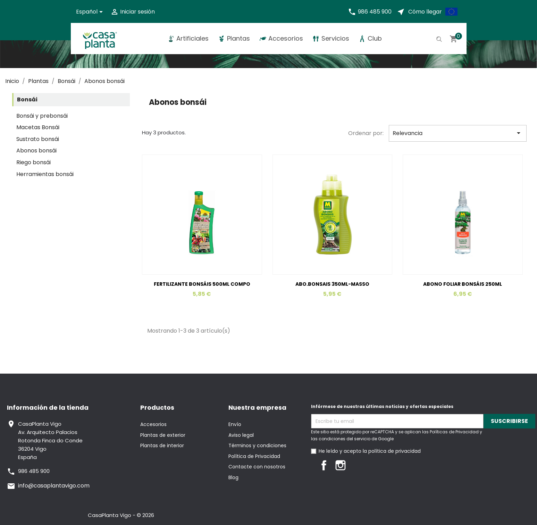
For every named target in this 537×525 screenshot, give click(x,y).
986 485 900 (375, 12)
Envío (234, 424)
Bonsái (27, 99)
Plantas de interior (162, 445)
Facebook (324, 465)
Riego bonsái (33, 162)
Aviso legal (241, 435)
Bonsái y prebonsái (42, 116)
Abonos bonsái (36, 151)
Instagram (340, 465)
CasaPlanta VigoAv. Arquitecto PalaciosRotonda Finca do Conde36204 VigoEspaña (50, 440)
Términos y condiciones (257, 445)
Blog (233, 477)
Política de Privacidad (254, 456)
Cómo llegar (425, 12)
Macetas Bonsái (37, 127)
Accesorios (153, 424)
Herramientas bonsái (45, 174)
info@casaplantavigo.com (54, 486)
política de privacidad (394, 451)
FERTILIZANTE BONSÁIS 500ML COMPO (202, 284)
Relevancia (458, 133)
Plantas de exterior (162, 435)
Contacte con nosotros (256, 466)
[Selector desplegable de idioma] (90, 11)
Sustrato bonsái (37, 139)
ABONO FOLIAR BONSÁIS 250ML (462, 284)
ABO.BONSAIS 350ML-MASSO (332, 284)
